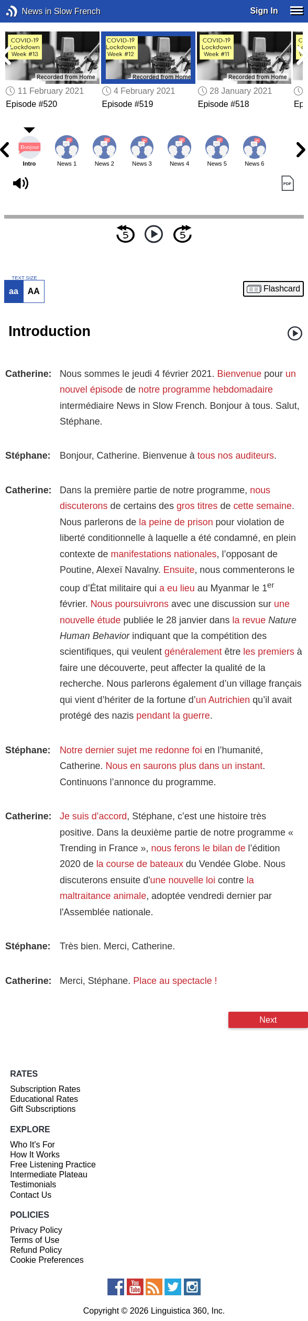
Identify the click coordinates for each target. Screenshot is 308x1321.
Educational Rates (44, 1099)
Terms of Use (34, 1240)
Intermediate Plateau (48, 1174)
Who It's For (32, 1144)
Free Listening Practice (53, 1164)
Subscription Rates (45, 1089)
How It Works (35, 1154)
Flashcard (281, 289)
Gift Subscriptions (42, 1109)
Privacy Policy (36, 1230)
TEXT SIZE (24, 277)
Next (268, 1019)
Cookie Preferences (47, 1259)
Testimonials (33, 1184)
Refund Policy (36, 1250)
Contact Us (30, 1194)
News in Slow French (27, 11)
